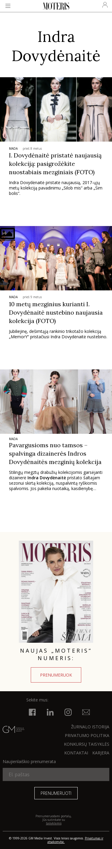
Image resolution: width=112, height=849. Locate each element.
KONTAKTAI (76, 753)
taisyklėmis (54, 823)
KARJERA (100, 753)
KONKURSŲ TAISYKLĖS (86, 744)
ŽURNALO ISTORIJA (90, 727)
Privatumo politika (87, 735)
